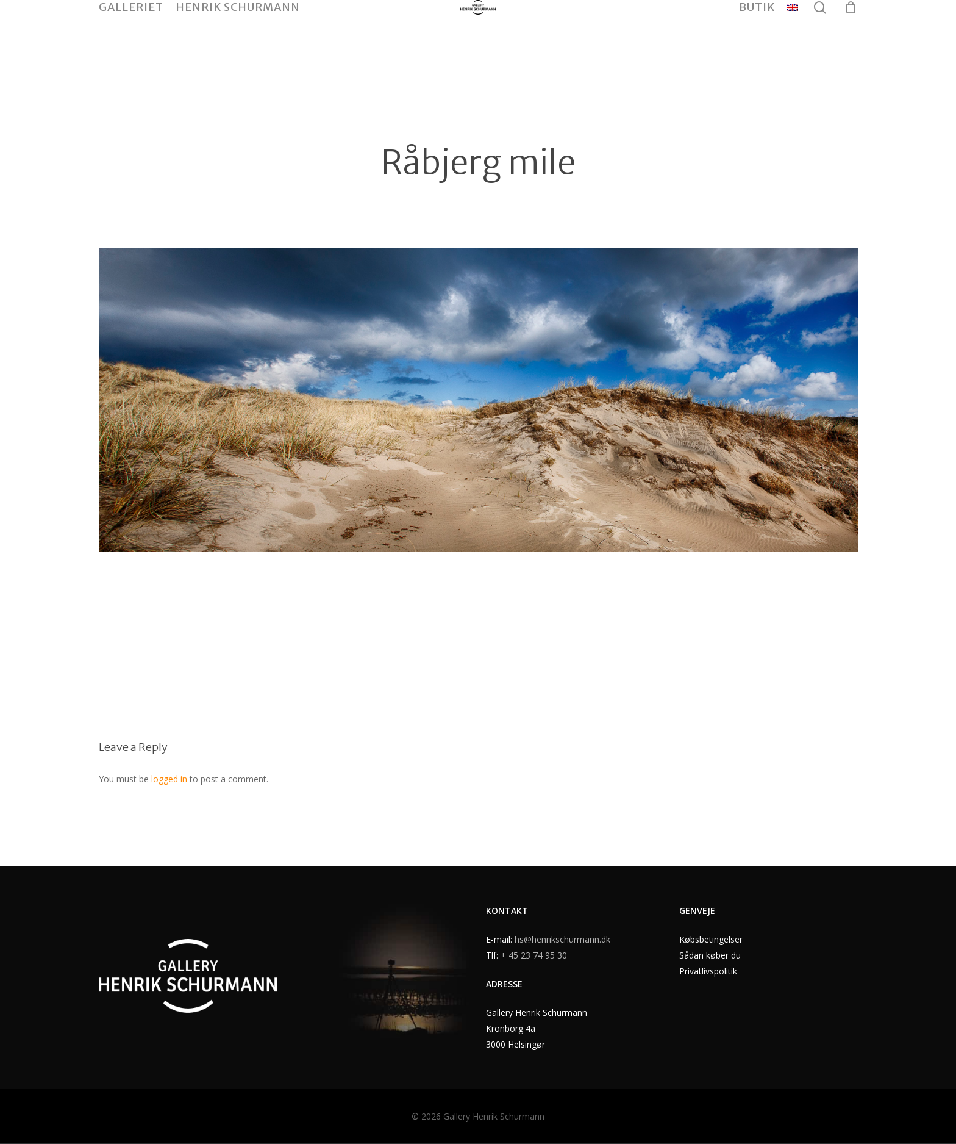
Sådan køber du (710, 955)
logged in (169, 779)
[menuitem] (792, 44)
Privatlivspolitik (708, 971)
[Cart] (851, 44)
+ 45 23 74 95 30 (534, 955)
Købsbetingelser (711, 939)
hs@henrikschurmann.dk (562, 939)
